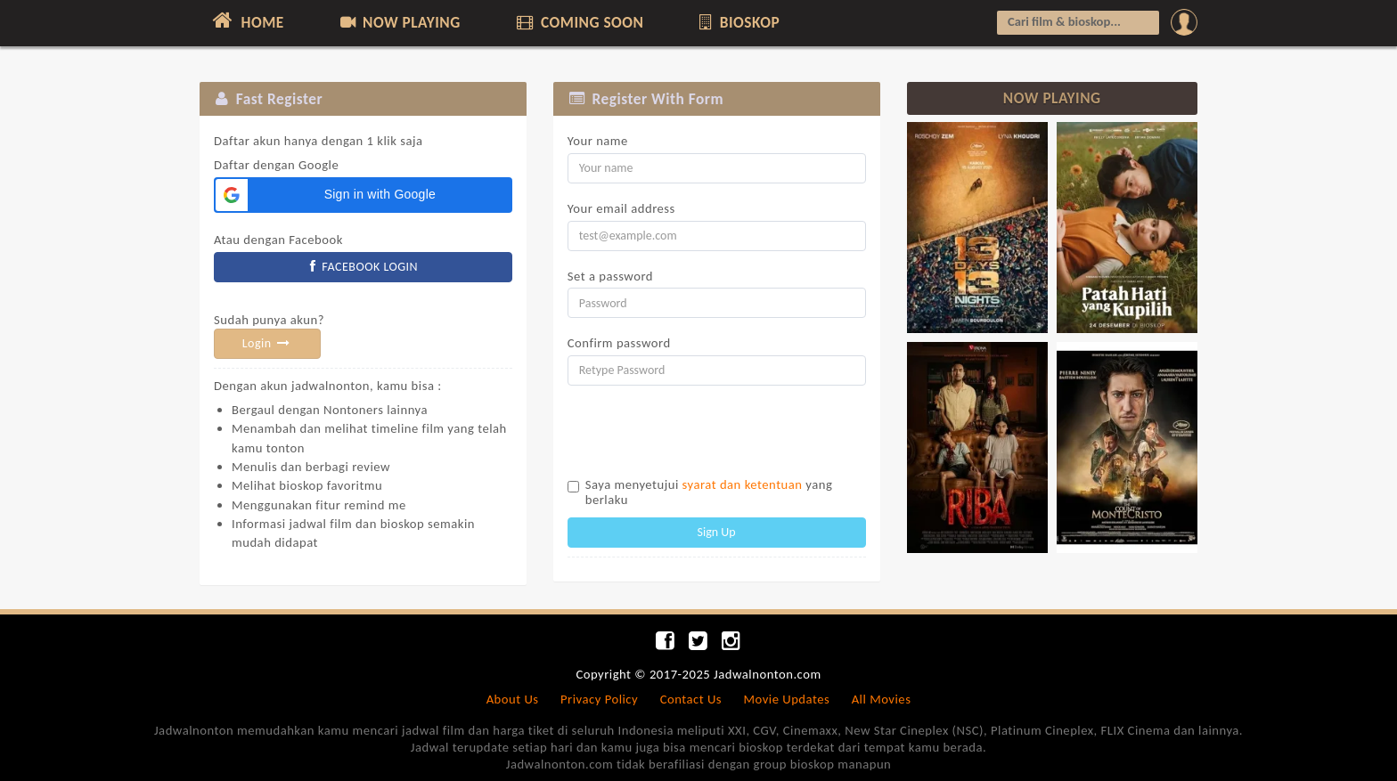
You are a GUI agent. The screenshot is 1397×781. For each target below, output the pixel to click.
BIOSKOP (738, 22)
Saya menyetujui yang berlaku (709, 492)
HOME (246, 20)
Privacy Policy (599, 699)
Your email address (621, 208)
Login (267, 343)
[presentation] (703, 433)
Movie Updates (786, 699)
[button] (363, 195)
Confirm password (619, 343)
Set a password (610, 276)
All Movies (881, 699)
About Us (512, 699)
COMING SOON (578, 22)
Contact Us (691, 699)
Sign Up (717, 532)
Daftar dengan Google (318, 153)
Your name (598, 141)
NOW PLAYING (399, 22)
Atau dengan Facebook (278, 240)
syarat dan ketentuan (742, 484)
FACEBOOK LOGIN (363, 266)
